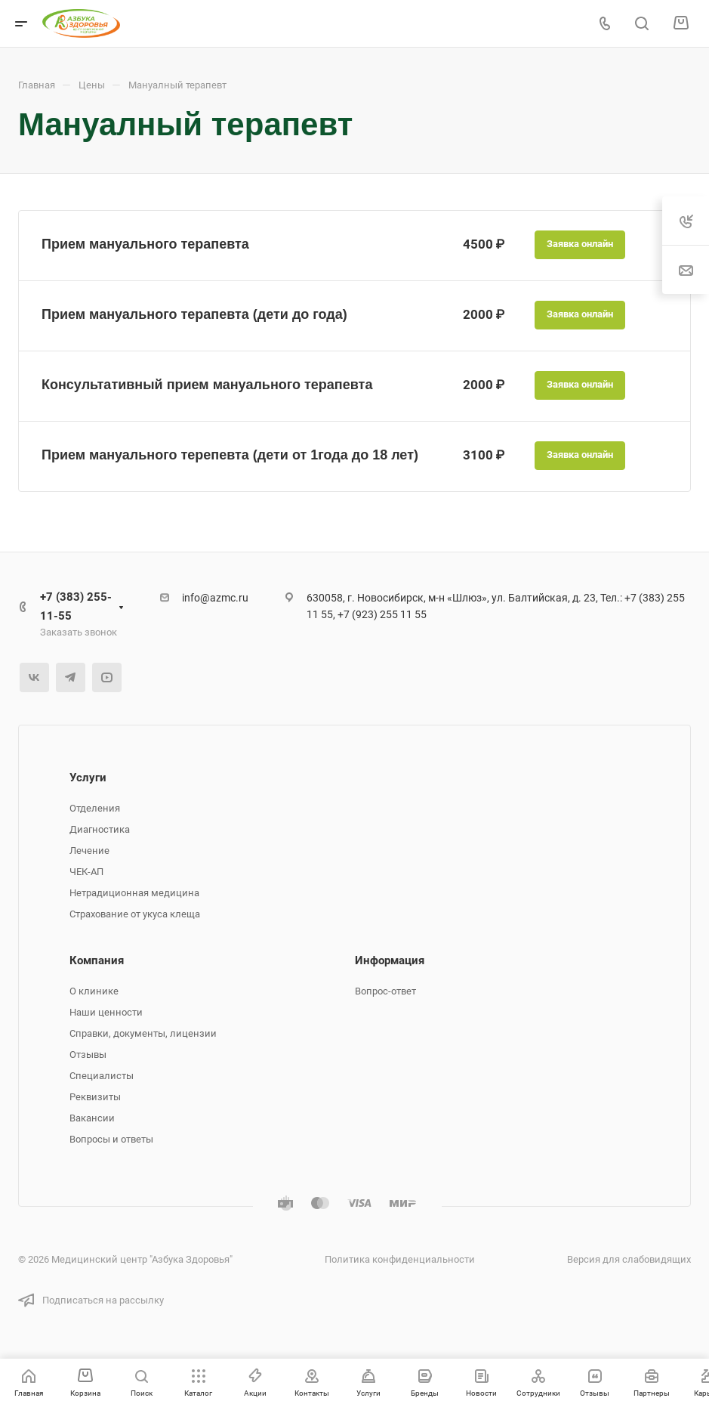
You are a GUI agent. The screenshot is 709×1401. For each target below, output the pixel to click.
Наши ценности (106, 1012)
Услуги (87, 777)
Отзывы (87, 1054)
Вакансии (92, 1118)
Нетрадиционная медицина (134, 892)
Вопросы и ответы (111, 1139)
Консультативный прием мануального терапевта (207, 384)
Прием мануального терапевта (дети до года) (194, 314)
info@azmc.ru (215, 598)
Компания (96, 960)
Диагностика (99, 829)
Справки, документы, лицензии (143, 1033)
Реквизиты (95, 1097)
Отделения (94, 808)
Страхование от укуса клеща (134, 914)
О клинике (94, 991)
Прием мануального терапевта (145, 244)
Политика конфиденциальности (400, 1259)
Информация (389, 960)
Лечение (89, 850)
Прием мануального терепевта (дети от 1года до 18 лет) (230, 454)
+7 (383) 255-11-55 (76, 606)
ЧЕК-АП (86, 871)
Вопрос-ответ (385, 991)
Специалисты (101, 1075)
